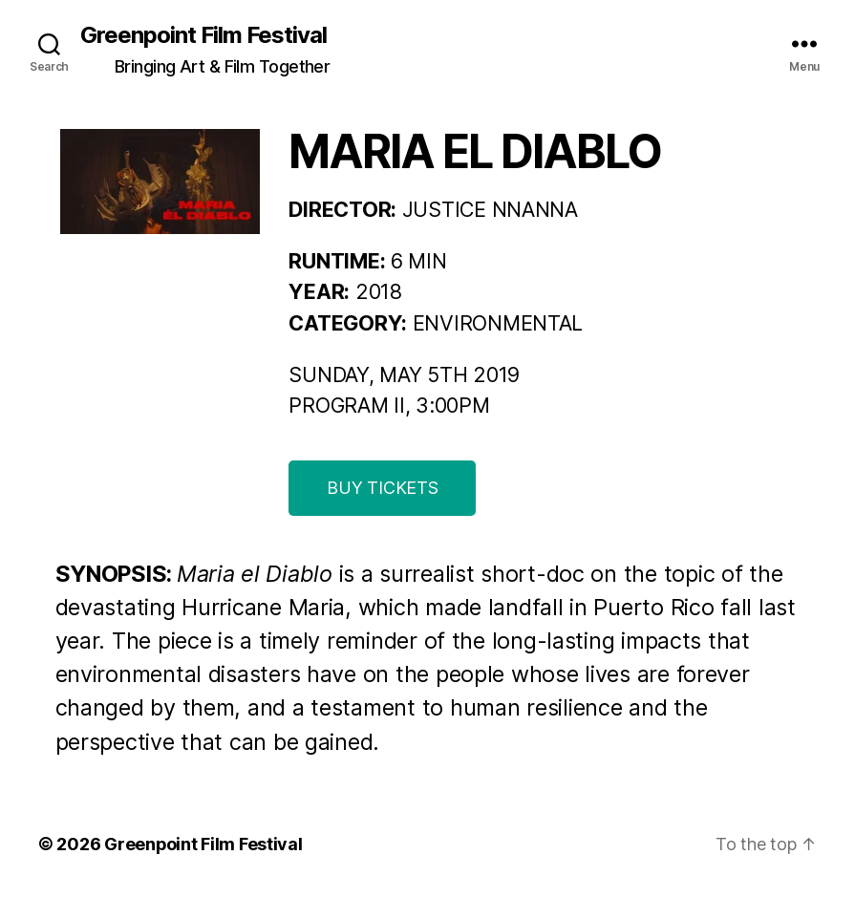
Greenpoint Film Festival (203, 35)
